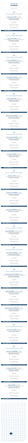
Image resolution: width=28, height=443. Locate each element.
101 (4, 419)
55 (24, 410)
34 (1, 408)
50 (13, 410)
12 (1, 404)
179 (6, 431)
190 (6, 433)
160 (13, 428)
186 (22, 431)
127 (13, 422)
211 (4, 437)
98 (22, 417)
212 (6, 437)
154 (25, 426)
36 (6, 408)
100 (2, 419)
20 (20, 404)
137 (11, 424)
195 (18, 433)
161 (15, 428)
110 (25, 419)
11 (24, 402)
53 (20, 410)
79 (4, 415)
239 (18, 440)
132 (25, 422)
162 (18, 428)
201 (6, 435)
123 (4, 422)
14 (6, 404)
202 (9, 435)
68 (4, 413)
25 (6, 406)
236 (11, 440)
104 (11, 419)
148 (11, 426)
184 (18, 431)
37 (8, 408)
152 (20, 426)
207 (20, 435)
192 (11, 433)
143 (25, 424)
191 (9, 433)
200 (4, 435)
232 (2, 440)
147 (9, 426)
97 (20, 417)
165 (25, 428)
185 (20, 431)
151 (18, 426)
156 (4, 428)
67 (1, 413)
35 (4, 408)
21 (22, 404)
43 (22, 408)
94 (13, 417)
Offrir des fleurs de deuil (14, 27)
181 (11, 431)
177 (2, 431)
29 (15, 406)
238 (15, 440)
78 (1, 415)
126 (11, 422)
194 (15, 433)
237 (13, 440)
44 (24, 408)
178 (4, 431)
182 (13, 431)
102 (6, 419)
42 (20, 408)
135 (6, 424)
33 (24, 406)
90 (4, 417)
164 (22, 428)
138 (13, 424)
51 (15, 410)
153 (22, 426)
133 (2, 424)
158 (9, 428)
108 (20, 419)
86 (20, 415)
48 (8, 410)
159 (11, 428)
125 (9, 422)
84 (15, 415)
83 (13, 415)
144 (2, 426)
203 (11, 435)
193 (13, 433)
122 (2, 422)
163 (20, 428)
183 (15, 431)
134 (4, 424)
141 (20, 424)
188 (2, 433)
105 (13, 419)
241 (22, 440)
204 (13, 435)
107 (18, 419)
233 (4, 440)
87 (22, 415)
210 (2, 437)
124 (6, 422)
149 (13, 426)
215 (13, 437)
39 (13, 408)
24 (4, 406)
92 (8, 417)
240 (20, 440)
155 (2, 428)
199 (2, 435)
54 (22, 410)
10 (22, 402)
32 (22, 406)
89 (1, 417)
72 (13, 413)
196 (20, 433)
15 (8, 404)
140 (18, 424)
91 (6, 417)
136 (9, 424)
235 (9, 440)
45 (1, 410)
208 (22, 435)
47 (6, 410)
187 (25, 431)
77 (24, 413)
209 (25, 435)
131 (22, 422)
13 (4, 404)
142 (22, 424)
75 (20, 413)
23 (1, 406)
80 (6, 415)
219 (22, 437)
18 (15, 404)
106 (15, 419)
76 (22, 413)
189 (4, 433)
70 (8, 413)
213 (9, 437)
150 (15, 426)
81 (8, 415)
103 (9, 419)
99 (24, 417)
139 (15, 424)
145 (4, 426)
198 (25, 433)
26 (8, 406)
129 (18, 422)
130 (20, 422)
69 (6, 413)
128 (15, 422)
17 (13, 404)
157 (6, 428)
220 (25, 437)
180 (9, 431)
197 (22, 433)
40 (15, 408)
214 (11, 437)
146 (6, 426)
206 (18, 435)
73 (15, 413)
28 (13, 406)
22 (24, 404)
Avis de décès (14, 22)
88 (24, 415)
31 (20, 406)
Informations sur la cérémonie (14, 46)
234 (6, 440)
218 (20, 437)
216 (15, 437)
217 (18, 437)
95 (15, 417)
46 (4, 410)
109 (22, 419)
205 (15, 435)
